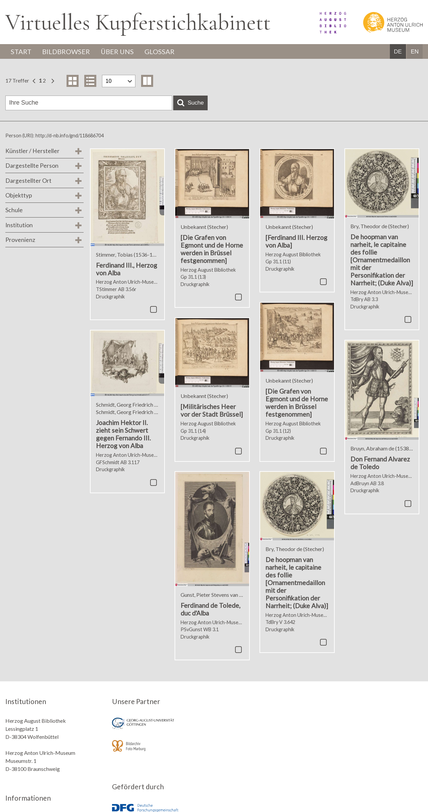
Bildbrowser (66, 51)
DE (398, 51)
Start (21, 51)
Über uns (117, 51)
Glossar (159, 51)
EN (415, 51)
